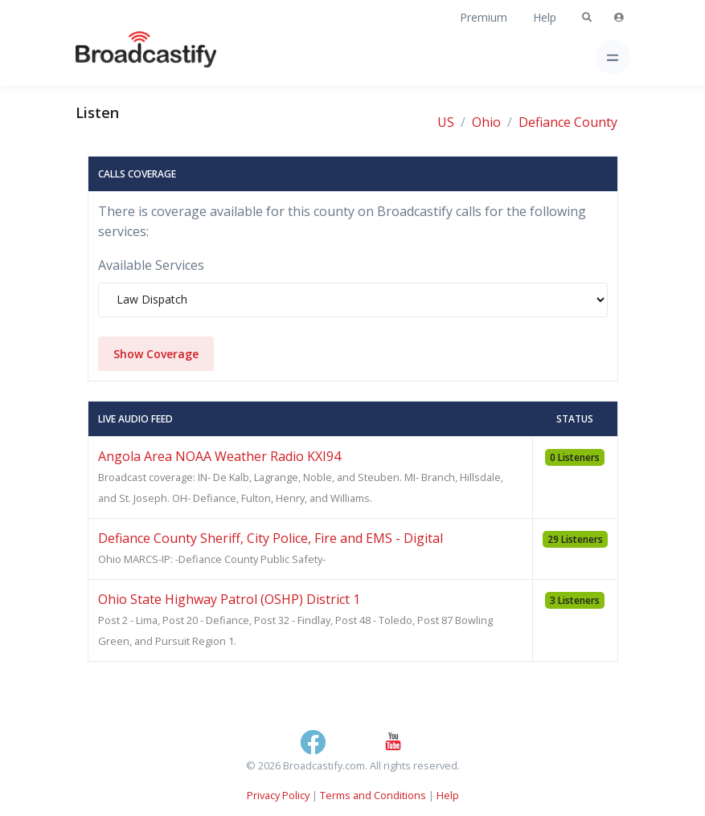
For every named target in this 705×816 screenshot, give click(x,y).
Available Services (151, 265)
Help (544, 17)
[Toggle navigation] (613, 57)
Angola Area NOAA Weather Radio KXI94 (219, 456)
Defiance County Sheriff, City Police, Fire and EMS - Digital (270, 538)
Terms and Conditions (373, 795)
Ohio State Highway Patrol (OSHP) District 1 (229, 599)
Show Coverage (156, 353)
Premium (483, 17)
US (445, 122)
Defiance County (568, 122)
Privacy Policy (278, 795)
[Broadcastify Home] (121, 57)
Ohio (486, 122)
